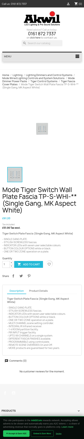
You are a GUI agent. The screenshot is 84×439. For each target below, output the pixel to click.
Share (13, 276)
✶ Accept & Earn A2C (16, 433)
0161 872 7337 (19, 4)
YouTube (13, 393)
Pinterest (29, 276)
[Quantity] (6, 264)
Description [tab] (17, 291)
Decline (58, 433)
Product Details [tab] (38, 291)
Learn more (67, 426)
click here (35, 37)
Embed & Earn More (42, 433)
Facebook (5, 393)
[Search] (42, 43)
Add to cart (28, 264)
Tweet (21, 276)
